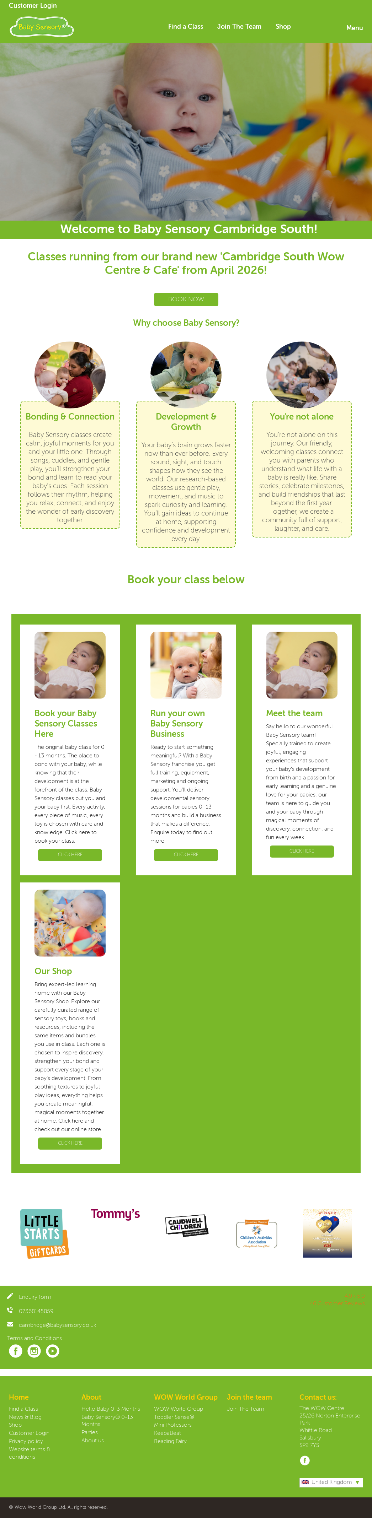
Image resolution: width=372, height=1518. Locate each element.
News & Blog (25, 1417)
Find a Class (185, 27)
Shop (283, 27)
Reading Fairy (170, 1441)
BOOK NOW (186, 299)
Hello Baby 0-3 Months (110, 1409)
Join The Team (239, 27)
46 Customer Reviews (337, 1304)
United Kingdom (327, 1482)
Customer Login (33, 6)
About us (92, 1441)
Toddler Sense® (174, 1417)
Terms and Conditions (34, 1338)
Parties (89, 1433)
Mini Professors (173, 1425)
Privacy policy (26, 1441)
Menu (354, 28)
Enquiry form (29, 1297)
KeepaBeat (167, 1433)
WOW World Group (178, 1409)
